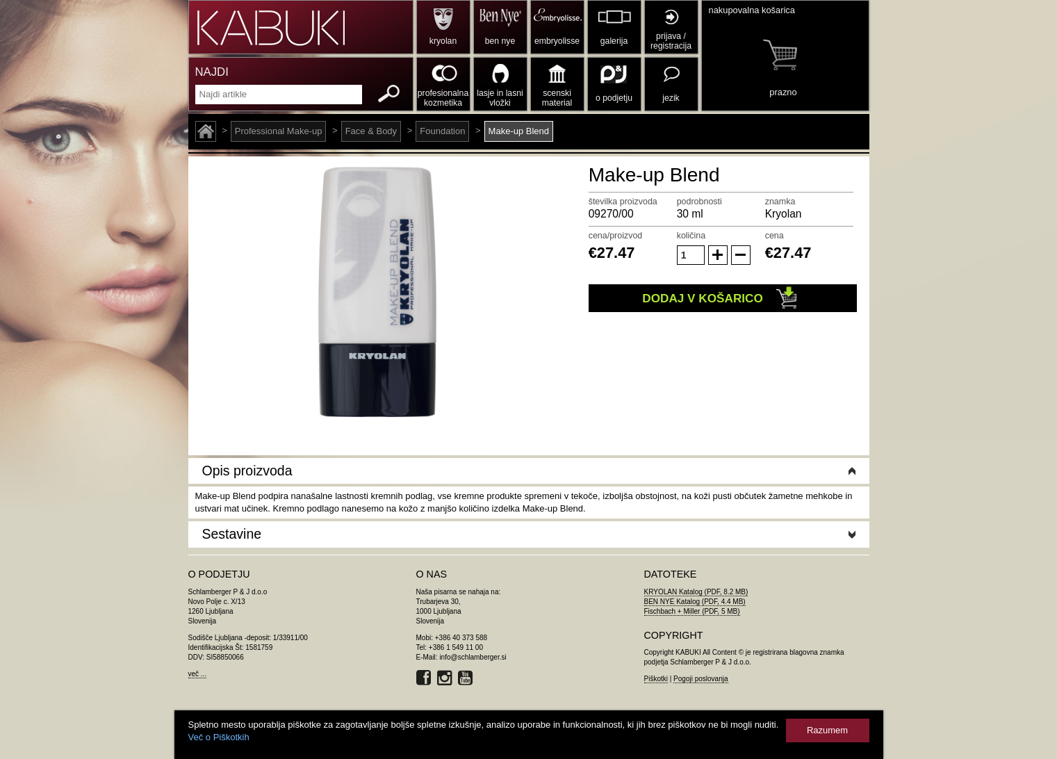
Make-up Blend (519, 131)
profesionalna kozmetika (443, 98)
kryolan (443, 41)
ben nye (500, 41)
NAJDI (212, 72)
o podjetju (614, 98)
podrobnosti (699, 201)
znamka (780, 201)
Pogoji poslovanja (700, 679)
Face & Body (371, 131)
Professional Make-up (278, 131)
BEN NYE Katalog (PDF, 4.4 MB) (695, 601)
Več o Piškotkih (218, 737)
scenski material (557, 98)
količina (691, 235)
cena (774, 235)
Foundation (442, 131)
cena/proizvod (616, 235)
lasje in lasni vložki (500, 98)
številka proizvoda (623, 201)
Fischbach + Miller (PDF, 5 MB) (692, 611)
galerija (614, 41)
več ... (197, 674)
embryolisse (557, 41)
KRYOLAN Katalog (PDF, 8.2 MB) (696, 592)
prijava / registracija (670, 41)
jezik (670, 98)
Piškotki (656, 679)
